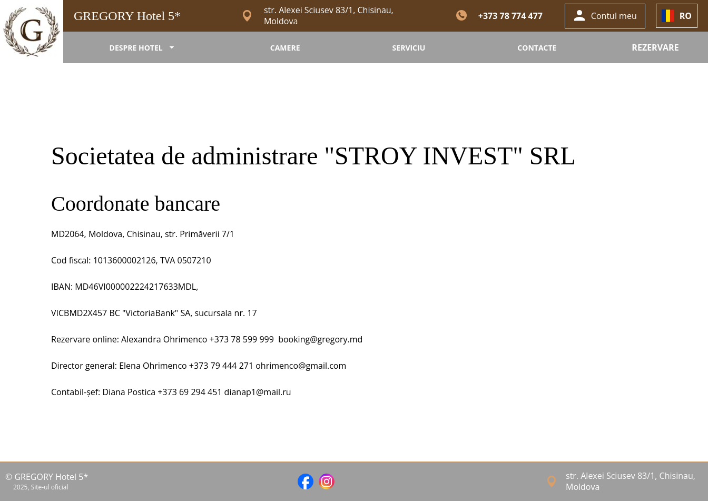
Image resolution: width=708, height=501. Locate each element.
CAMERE (285, 48)
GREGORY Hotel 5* (127, 16)
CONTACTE (536, 48)
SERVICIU (409, 48)
